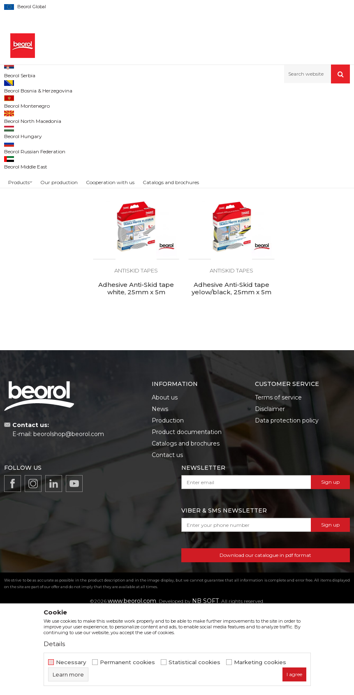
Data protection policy (287, 502)
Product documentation (187, 514)
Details (54, 644)
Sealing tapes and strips (37, 144)
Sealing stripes (27, 134)
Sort (252, 114)
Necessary (71, 662)
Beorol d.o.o (18, 101)
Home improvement (89, 101)
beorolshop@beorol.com (68, 516)
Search (42, 266)
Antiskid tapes (25, 154)
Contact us (167, 537)
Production (168, 502)
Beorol (20, 205)
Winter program (28, 174)
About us (165, 479)
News (160, 491)
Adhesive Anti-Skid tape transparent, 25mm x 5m (221, 241)
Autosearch (220, 114)
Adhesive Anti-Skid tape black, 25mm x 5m (133, 241)
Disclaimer (270, 491)
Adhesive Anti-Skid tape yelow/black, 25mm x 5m (133, 375)
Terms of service (278, 479)
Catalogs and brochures (186, 525)
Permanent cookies (127, 662)
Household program (143, 101)
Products (48, 101)
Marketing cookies (260, 662)
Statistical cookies (194, 662)
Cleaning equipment (34, 164)
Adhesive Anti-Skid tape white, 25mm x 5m (309, 241)
